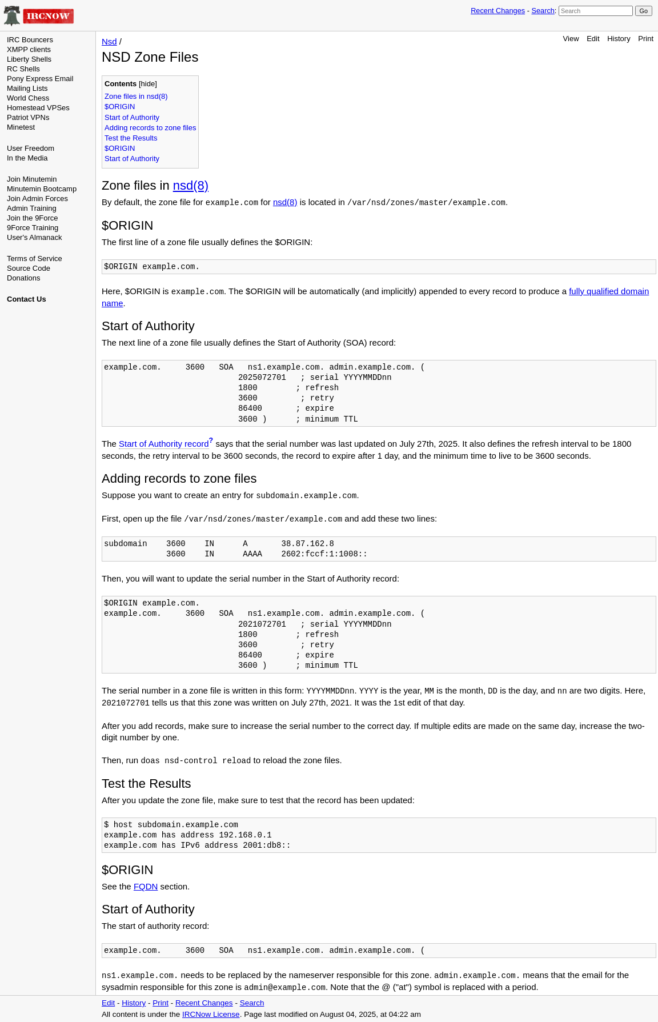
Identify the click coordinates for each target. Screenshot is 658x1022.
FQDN (146, 886)
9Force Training (32, 227)
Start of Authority (132, 117)
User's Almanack (34, 237)
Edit (593, 38)
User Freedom (30, 148)
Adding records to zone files (150, 127)
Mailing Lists (27, 88)
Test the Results (131, 138)
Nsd (109, 41)
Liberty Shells (29, 59)
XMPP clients (29, 49)
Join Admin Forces (37, 198)
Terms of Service (34, 258)
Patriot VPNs (28, 117)
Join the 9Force (32, 218)
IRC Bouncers (30, 39)
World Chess (28, 98)
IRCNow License (211, 1014)
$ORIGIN (120, 106)
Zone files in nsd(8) (136, 96)
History (618, 38)
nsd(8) (190, 185)
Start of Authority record (164, 443)
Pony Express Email (40, 78)
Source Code (28, 268)
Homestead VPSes (38, 107)
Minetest (21, 127)
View (571, 38)
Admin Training (32, 208)
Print (645, 38)
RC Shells (23, 69)
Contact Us (26, 299)
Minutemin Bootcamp (42, 189)
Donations (24, 278)
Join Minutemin (32, 179)
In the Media (27, 158)
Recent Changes (498, 10)
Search (542, 10)
